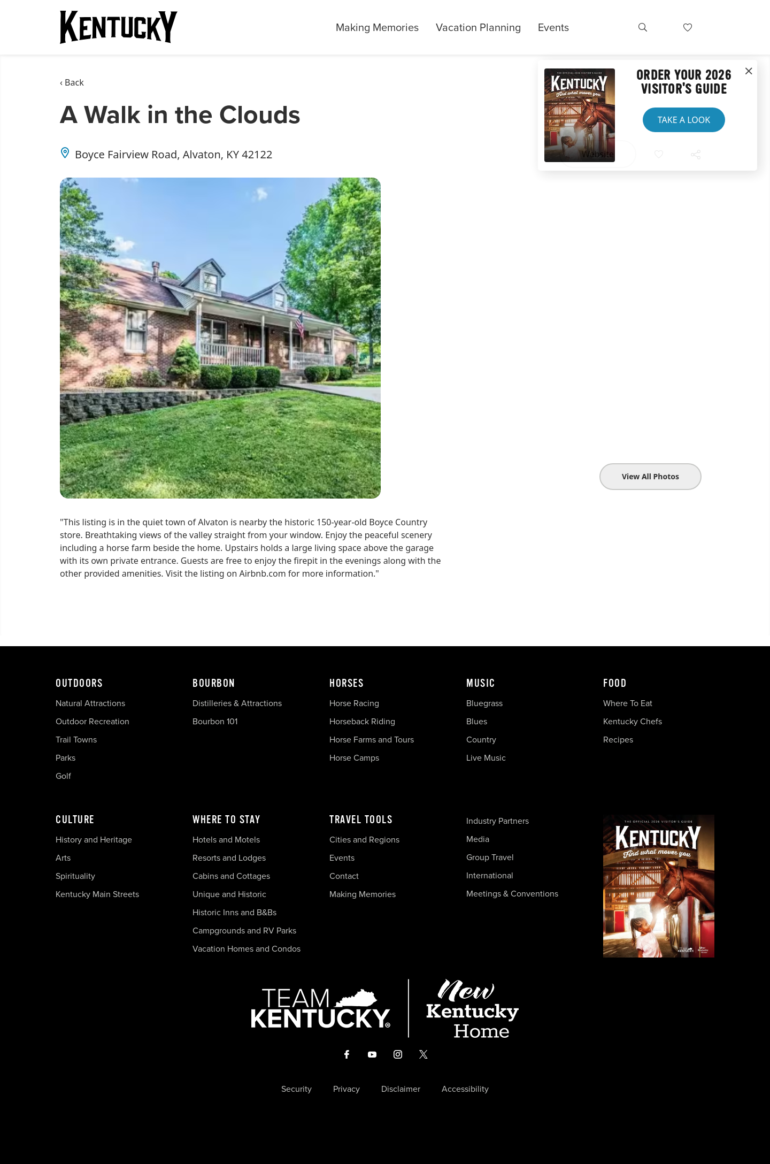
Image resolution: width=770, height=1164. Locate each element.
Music (481, 683)
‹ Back (72, 82)
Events (553, 27)
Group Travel (490, 857)
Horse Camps (354, 758)
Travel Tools (360, 820)
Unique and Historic (229, 894)
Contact (344, 876)
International (489, 875)
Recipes (619, 739)
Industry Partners (497, 821)
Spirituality (76, 876)
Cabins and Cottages (231, 876)
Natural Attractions (90, 703)
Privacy (346, 1089)
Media (477, 839)
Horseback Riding (362, 721)
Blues (476, 721)
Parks (65, 758)
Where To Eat (627, 703)
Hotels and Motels (226, 839)
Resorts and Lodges (229, 858)
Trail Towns (76, 739)
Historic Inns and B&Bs (234, 912)
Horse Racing (354, 703)
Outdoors (79, 683)
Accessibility (465, 1089)
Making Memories (377, 27)
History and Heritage (95, 839)
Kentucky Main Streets (97, 894)
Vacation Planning (478, 27)
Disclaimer (400, 1089)
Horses (346, 683)
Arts (63, 858)
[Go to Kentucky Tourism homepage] (119, 27)
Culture (75, 820)
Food (615, 683)
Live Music (486, 758)
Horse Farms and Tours (371, 739)
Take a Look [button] (684, 120)
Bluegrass (484, 703)
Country (481, 739)
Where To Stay (226, 820)
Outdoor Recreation (92, 721)
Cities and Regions (364, 839)
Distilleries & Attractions (237, 703)
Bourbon (213, 683)
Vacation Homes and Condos (246, 949)
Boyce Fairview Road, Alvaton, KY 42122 (173, 154)
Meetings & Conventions (512, 893)
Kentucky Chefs (632, 721)
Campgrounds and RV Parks (244, 930)
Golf (63, 776)
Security (296, 1089)
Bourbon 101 (214, 721)
